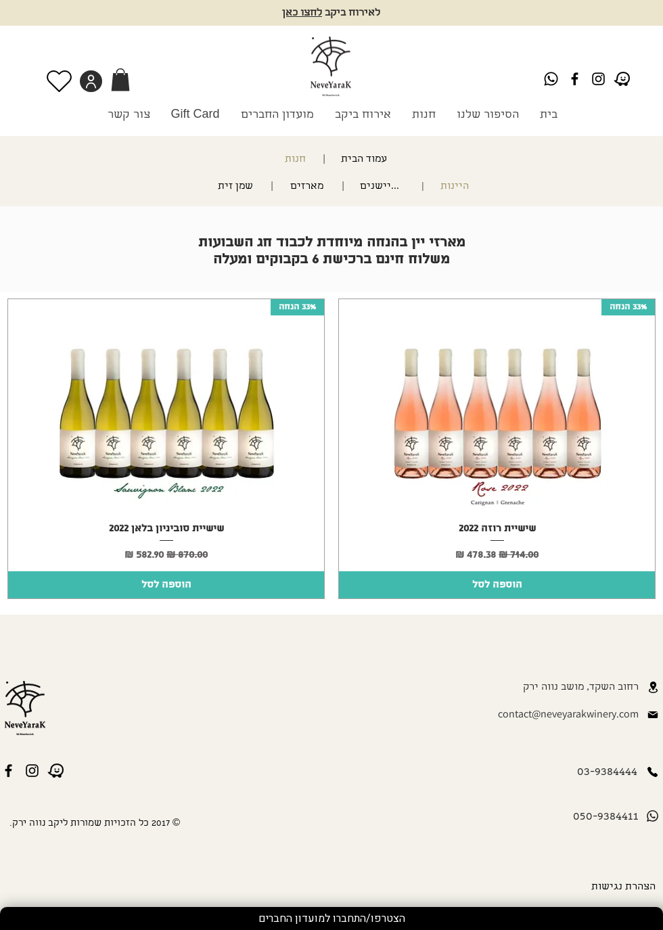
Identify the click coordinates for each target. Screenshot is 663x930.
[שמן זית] (223, 186)
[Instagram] (598, 78)
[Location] (653, 687)
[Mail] (653, 715)
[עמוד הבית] (359, 159)
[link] (120, 79)
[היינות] (451, 186)
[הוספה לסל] (497, 584)
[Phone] (652, 771)
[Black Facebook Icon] (574, 78)
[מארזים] (308, 186)
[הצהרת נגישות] (621, 887)
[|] (323, 159)
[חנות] (290, 159)
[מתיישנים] (383, 186)
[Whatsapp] (551, 78)
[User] (91, 81)
